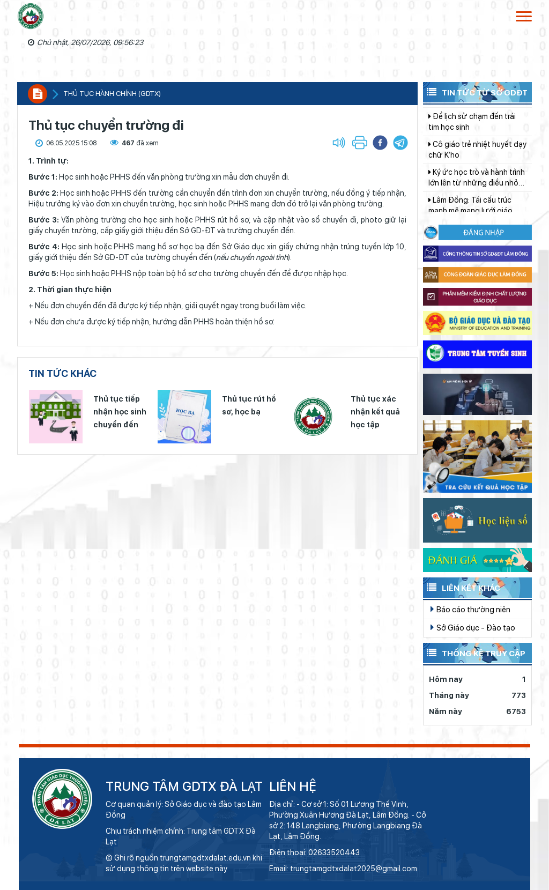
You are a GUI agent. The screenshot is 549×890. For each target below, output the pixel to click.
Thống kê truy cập (474, 652)
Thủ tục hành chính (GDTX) (112, 94)
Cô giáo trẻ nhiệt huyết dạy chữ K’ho (477, 157)
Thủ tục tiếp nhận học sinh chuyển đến (119, 412)
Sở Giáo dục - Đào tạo (473, 627)
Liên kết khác (461, 587)
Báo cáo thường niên (470, 609)
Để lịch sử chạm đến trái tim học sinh (472, 129)
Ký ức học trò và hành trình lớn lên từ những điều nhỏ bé (476, 186)
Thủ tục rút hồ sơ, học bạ (249, 405)
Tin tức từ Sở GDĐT (475, 91)
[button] (400, 142)
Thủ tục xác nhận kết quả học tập (375, 412)
